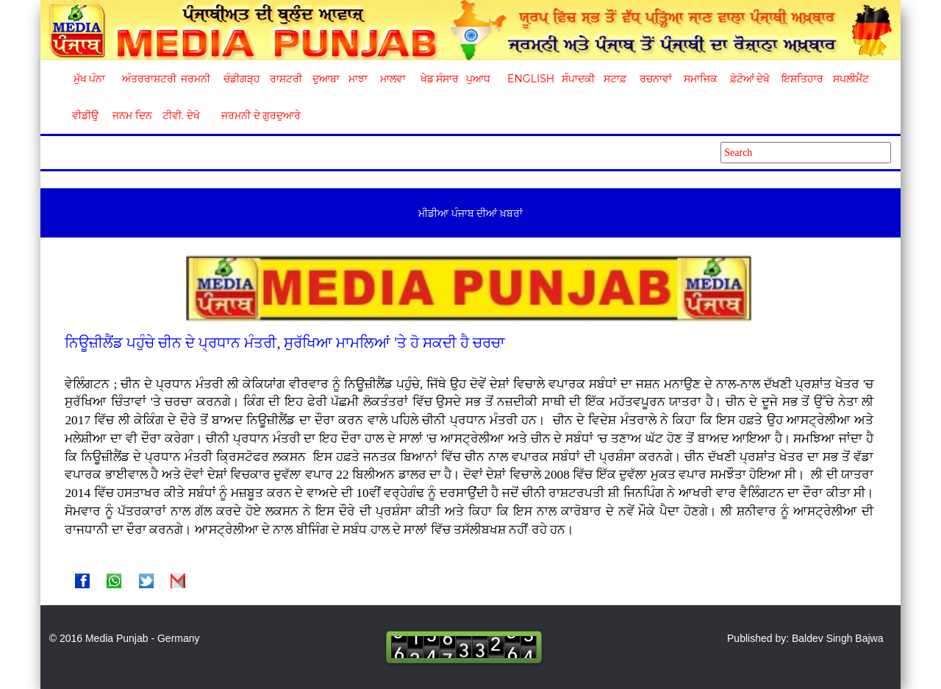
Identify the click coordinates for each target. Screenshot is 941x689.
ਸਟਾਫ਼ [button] (615, 78)
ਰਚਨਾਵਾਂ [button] (656, 78)
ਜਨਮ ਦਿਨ (131, 115)
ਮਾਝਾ (358, 78)
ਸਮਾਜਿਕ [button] (701, 78)
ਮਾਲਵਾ (393, 78)
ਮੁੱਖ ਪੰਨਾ (90, 78)
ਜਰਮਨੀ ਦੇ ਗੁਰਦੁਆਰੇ (255, 115)
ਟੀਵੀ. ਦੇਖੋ (180, 115)
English (529, 78)
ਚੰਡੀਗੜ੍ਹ (241, 78)
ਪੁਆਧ (478, 78)
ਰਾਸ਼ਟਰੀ (286, 78)
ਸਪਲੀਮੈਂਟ (850, 78)
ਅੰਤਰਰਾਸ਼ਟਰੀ (146, 78)
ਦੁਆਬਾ (326, 78)
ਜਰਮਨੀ (195, 78)
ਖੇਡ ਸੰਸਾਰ (439, 78)
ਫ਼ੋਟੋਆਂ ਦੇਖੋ (749, 78)
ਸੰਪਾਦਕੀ (578, 78)
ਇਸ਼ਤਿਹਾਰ (801, 78)
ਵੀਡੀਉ (85, 115)
